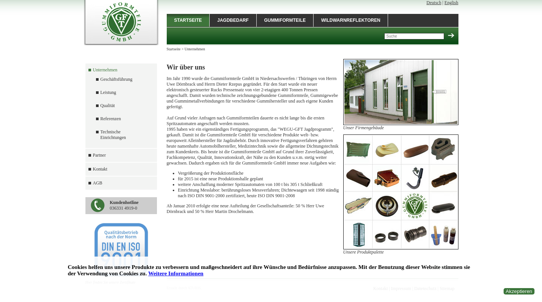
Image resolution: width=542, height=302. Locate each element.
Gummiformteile (285, 20)
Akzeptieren (519, 291)
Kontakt (100, 169)
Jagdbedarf (232, 20)
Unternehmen (105, 69)
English (451, 2)
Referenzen (110, 118)
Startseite (188, 20)
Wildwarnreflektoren (350, 20)
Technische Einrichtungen (113, 134)
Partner (99, 155)
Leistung (108, 92)
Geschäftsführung (116, 79)
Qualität (107, 105)
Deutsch (433, 2)
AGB (97, 183)
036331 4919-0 (124, 205)
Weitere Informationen (176, 273)
